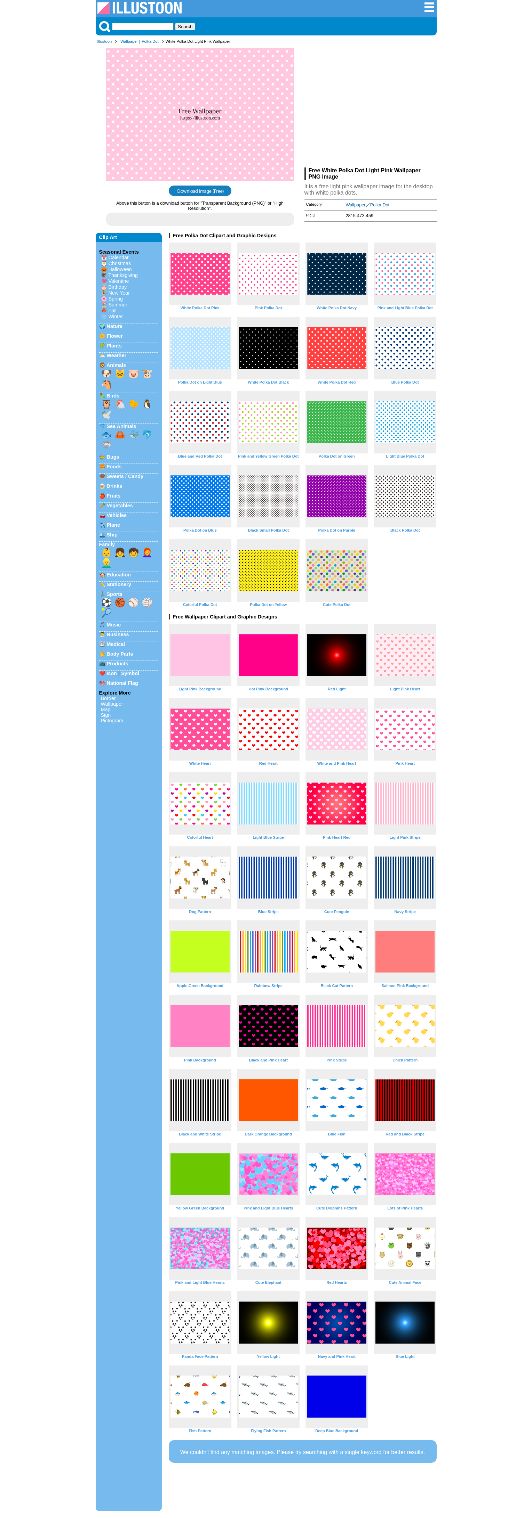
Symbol (130, 673)
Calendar (119, 257)
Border (108, 698)
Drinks (114, 486)
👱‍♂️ (106, 563)
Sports (115, 594)
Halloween (120, 269)
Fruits (114, 496)
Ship (112, 535)
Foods (114, 466)
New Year (119, 293)
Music (114, 624)
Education (119, 574)
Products (117, 663)
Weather (117, 355)
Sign (106, 715)
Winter (116, 316)
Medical (116, 644)
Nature (115, 326)
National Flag (122, 683)
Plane (113, 525)
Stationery (119, 584)
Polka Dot (150, 41)
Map (106, 709)
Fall (113, 310)
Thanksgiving (123, 275)
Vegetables (120, 505)
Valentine (119, 281)
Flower (115, 336)
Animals (116, 365)
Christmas (120, 263)
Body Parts (120, 654)
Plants (114, 345)
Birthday (118, 287)
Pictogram (112, 720)
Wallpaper (129, 41)
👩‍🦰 (147, 552)
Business (118, 634)
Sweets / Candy (125, 476)
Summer (118, 304)
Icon (112, 673)
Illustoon (104, 41)
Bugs (113, 457)
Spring (116, 299)
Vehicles (117, 515)
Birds (113, 396)
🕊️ (106, 414)
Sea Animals (121, 426)
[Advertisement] (370, 107)
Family (107, 544)
